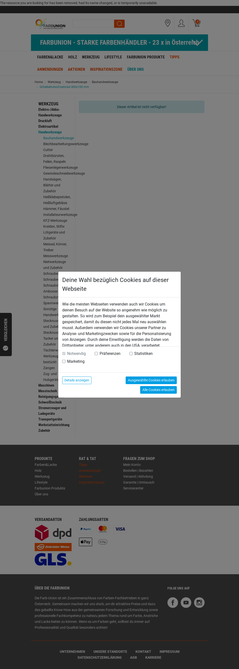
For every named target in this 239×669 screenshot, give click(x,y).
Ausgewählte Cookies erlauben (151, 380)
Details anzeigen (76, 380)
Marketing (76, 361)
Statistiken (143, 353)
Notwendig (76, 353)
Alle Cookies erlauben (158, 390)
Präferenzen (110, 353)
